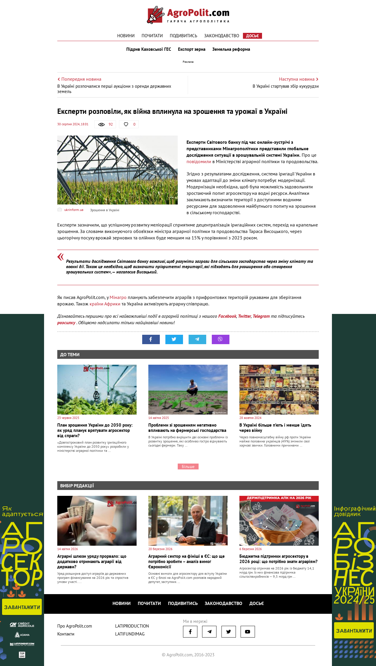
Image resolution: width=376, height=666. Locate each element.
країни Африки (105, 304)
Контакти (65, 634)
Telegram (261, 316)
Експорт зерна (191, 49)
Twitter (244, 316)
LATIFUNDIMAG (130, 634)
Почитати (152, 35)
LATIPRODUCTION (132, 626)
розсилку (66, 322)
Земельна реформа (231, 49)
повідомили (199, 161)
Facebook (227, 316)
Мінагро (119, 297)
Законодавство (221, 35)
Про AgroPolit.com (74, 626)
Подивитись (183, 35)
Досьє (252, 35)
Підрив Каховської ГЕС (148, 49)
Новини (126, 35)
